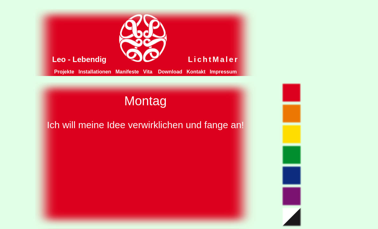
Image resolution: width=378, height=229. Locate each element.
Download (170, 71)
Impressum (223, 71)
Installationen (94, 71)
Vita (148, 71)
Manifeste (127, 71)
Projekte (64, 71)
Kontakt (196, 71)
